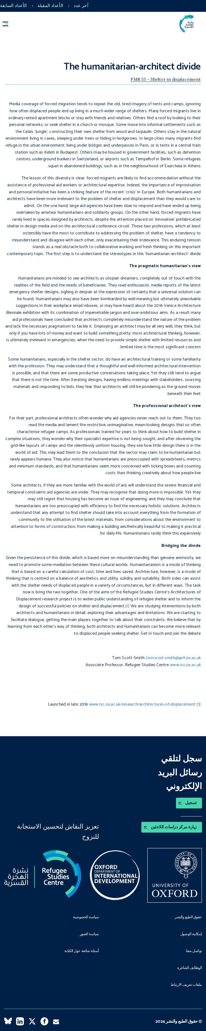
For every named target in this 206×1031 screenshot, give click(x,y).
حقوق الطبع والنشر (188, 917)
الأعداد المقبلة (50, 5)
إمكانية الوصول (191, 934)
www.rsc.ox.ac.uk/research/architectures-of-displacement (142, 704)
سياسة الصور (89, 934)
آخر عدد (81, 5)
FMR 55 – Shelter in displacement (166, 79)
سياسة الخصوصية (86, 917)
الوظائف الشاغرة (189, 968)
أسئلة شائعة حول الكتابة (81, 951)
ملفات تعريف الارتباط (186, 985)
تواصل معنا (194, 951)
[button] (8, 23)
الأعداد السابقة (13, 5)
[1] (127, 606)
